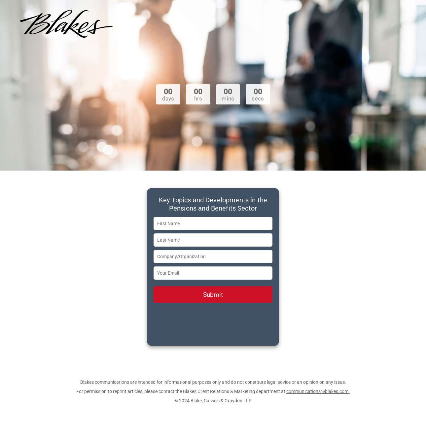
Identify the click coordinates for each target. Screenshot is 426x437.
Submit (213, 294)
